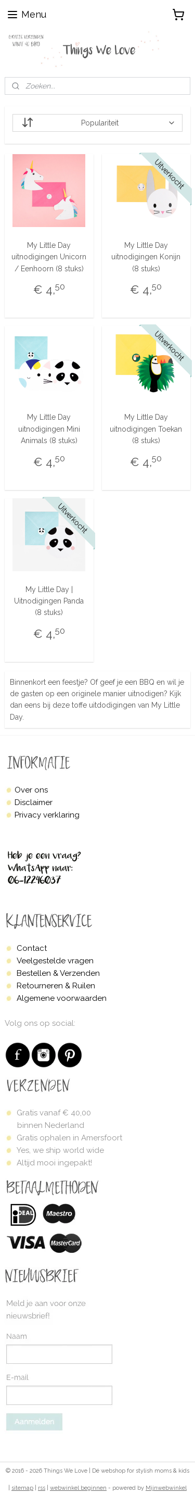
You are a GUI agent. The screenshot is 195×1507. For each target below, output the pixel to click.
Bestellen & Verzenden (58, 973)
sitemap (22, 1488)
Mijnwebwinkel (166, 1488)
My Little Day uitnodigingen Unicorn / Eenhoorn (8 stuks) (48, 257)
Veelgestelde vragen (55, 960)
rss (41, 1488)
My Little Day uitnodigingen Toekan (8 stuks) (146, 429)
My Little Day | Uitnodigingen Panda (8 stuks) (49, 601)
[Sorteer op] (98, 123)
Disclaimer (34, 802)
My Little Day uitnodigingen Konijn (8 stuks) (145, 257)
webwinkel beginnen (78, 1488)
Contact (32, 948)
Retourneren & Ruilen (56, 985)
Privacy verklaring (47, 815)
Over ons (31, 790)
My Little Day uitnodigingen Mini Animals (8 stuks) (49, 429)
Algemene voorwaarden (62, 998)
